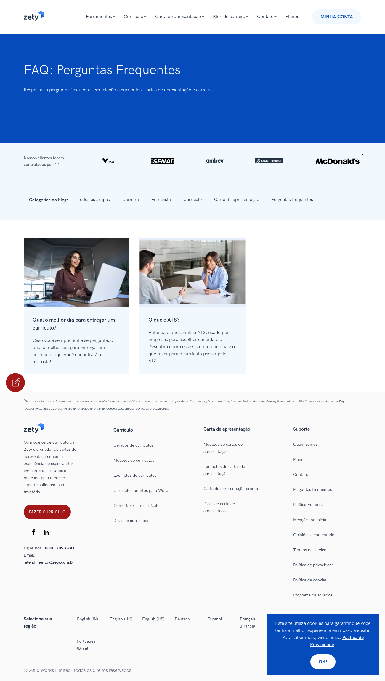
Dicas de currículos (130, 520)
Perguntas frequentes (292, 199)
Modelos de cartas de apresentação (223, 448)
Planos (292, 17)
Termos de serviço (309, 549)
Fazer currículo (47, 512)
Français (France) (247, 623)
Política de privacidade (313, 565)
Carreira (130, 199)
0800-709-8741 (60, 548)
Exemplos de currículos (134, 475)
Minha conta (336, 17)
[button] (192, 161)
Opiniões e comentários (314, 534)
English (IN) (87, 619)
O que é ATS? (163, 320)
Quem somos (305, 444)
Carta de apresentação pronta (230, 488)
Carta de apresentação (178, 17)
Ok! (323, 662)
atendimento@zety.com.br (49, 562)
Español (214, 619)
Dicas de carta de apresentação (219, 507)
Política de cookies (310, 580)
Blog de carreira (229, 17)
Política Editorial (308, 504)
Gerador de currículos (133, 445)
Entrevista (161, 199)
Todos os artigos (94, 199)
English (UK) (121, 619)
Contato (265, 17)
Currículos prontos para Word (140, 490)
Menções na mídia (309, 519)
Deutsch (182, 619)
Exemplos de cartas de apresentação (224, 470)
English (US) (153, 619)
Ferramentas (99, 17)
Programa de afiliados (312, 595)
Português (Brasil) (86, 645)
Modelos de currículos (133, 460)
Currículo (133, 17)
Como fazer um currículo (136, 505)
